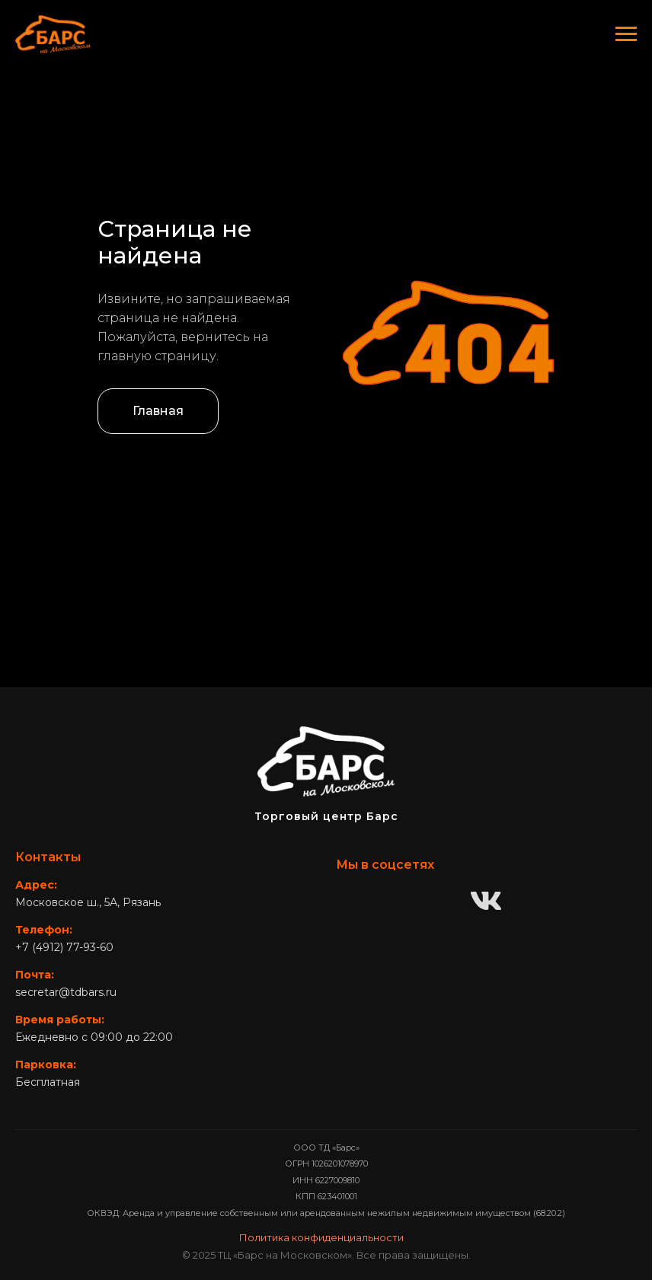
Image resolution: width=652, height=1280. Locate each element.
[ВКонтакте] (486, 902)
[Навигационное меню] (626, 34)
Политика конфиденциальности (321, 1237)
